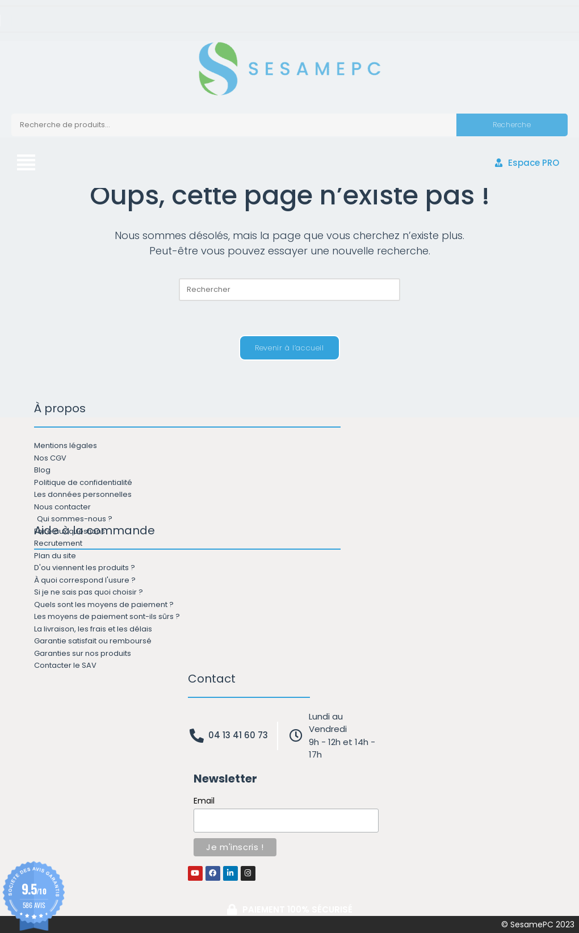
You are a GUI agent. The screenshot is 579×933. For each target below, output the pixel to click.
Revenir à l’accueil (289, 347)
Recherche (512, 124)
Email (204, 800)
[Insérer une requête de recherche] (289, 289)
